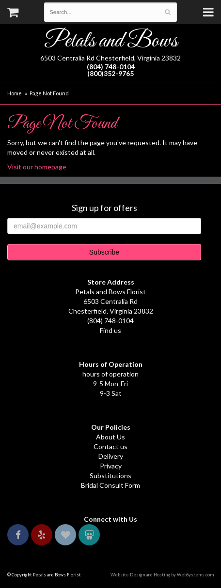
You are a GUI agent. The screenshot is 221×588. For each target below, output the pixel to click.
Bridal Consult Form (110, 485)
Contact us (110, 446)
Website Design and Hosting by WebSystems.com (162, 574)
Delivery (110, 456)
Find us (110, 330)
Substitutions (110, 475)
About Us (110, 437)
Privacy (111, 466)
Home (14, 93)
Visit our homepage (36, 167)
